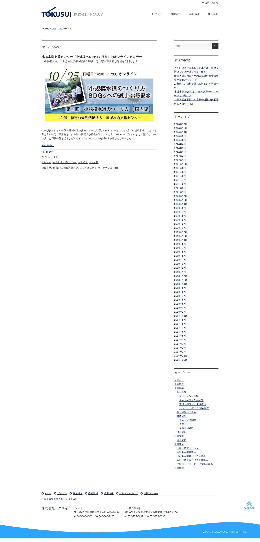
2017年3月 (180, 343)
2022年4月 (180, 156)
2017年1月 (180, 351)
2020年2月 (180, 224)
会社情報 (194, 14)
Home (48, 493)
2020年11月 (180, 200)
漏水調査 (182, 392)
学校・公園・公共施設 (191, 400)
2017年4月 (180, 339)
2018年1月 (180, 311)
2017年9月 (180, 320)
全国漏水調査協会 (186, 452)
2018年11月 (180, 280)
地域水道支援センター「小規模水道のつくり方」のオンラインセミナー (92, 57)
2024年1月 (180, 152)
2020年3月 (180, 220)
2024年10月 (180, 132)
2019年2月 (180, 267)
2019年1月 (180, 272)
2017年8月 (180, 324)
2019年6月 (180, 252)
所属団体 (179, 444)
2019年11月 (180, 236)
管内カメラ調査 (187, 420)
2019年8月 (180, 244)
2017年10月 (180, 316)
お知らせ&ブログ (128, 493)
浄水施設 (182, 432)
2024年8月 (180, 140)
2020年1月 (180, 228)
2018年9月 (180, 288)
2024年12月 (180, 124)
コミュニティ (89, 171)
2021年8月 (180, 168)
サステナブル (105, 171)
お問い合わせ (210, 2)
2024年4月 (180, 144)
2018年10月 (180, 284)
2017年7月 (180, 328)
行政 (116, 171)
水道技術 (179, 388)
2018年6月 (180, 299)
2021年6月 (180, 172)
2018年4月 (180, 307)
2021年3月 (180, 184)
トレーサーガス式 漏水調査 (194, 408)
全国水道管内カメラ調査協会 (192, 460)
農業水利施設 (186, 428)
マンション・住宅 (189, 396)
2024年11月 (180, 128)
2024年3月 (180, 148)
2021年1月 (180, 192)
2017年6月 (180, 331)
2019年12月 (180, 232)
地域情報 (179, 468)
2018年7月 (180, 296)
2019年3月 (180, 264)
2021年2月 (180, 188)
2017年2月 (180, 347)
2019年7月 (180, 248)
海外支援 (182, 440)
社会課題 (68, 171)
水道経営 (83, 166)
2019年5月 (180, 256)
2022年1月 (180, 160)
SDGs (77, 171)
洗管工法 (184, 424)
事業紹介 (176, 14)
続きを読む (48, 149)
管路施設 (182, 416)
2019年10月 (180, 240)
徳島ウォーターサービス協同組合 (195, 464)
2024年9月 (180, 136)
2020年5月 (180, 216)
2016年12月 (180, 355)
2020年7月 (180, 212)
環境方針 (73, 499)
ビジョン (157, 14)
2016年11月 (180, 360)
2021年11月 (180, 164)
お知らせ (46, 166)
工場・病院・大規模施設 (192, 404)
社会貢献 (46, 171)
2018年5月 (180, 303)
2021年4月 (180, 180)
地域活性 (57, 171)
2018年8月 (180, 292)
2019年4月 (180, 260)
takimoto (47, 155)
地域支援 (94, 166)
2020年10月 (180, 204)
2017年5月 (180, 335)
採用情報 (213, 14)
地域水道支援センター (65, 166)
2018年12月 (180, 276)
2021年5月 (180, 176)
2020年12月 (180, 196)
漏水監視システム (186, 412)
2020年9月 (180, 208)
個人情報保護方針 (53, 499)
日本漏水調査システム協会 (191, 456)
